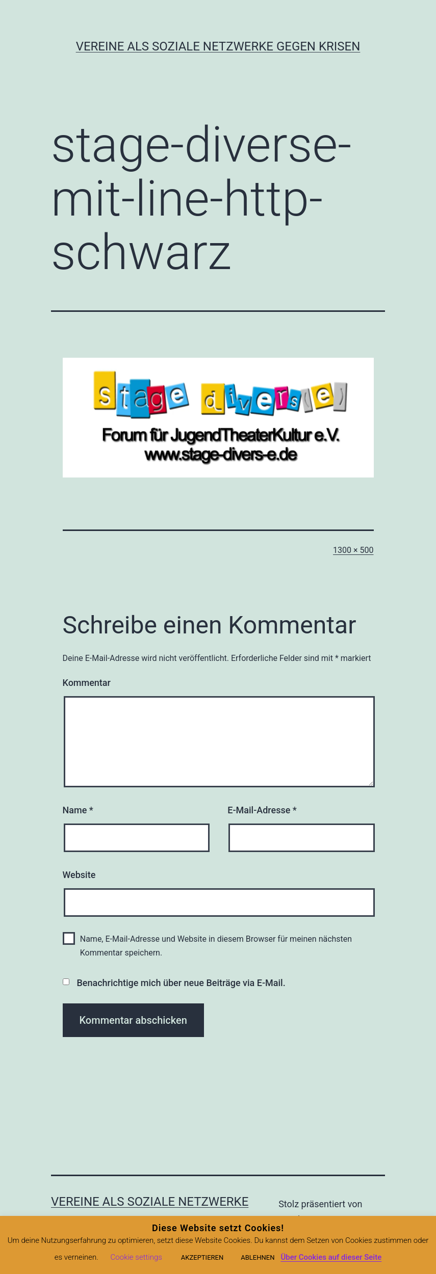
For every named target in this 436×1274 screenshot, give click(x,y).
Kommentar (87, 682)
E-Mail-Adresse (262, 810)
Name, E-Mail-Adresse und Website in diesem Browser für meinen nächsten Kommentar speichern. (216, 946)
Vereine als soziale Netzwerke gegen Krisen (218, 46)
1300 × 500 (353, 550)
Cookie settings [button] (136, 1257)
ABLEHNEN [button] (257, 1257)
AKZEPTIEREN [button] (202, 1257)
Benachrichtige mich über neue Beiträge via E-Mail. (180, 982)
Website (79, 874)
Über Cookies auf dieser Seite (330, 1257)
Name (78, 810)
